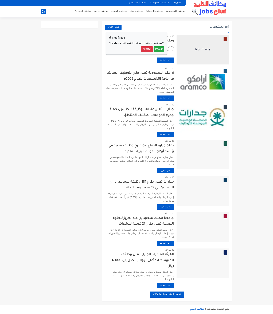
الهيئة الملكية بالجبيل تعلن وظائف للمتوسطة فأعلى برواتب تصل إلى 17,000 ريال (143, 260)
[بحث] (43, 11)
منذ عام (168, 36)
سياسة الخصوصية (159, 3)
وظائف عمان (101, 11)
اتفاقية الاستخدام (137, 3)
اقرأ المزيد (165, 60)
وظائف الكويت (119, 11)
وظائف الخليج (197, 309)
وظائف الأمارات (154, 11)
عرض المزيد (113, 27)
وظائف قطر (136, 11)
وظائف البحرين (83, 11)
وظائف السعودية (175, 11)
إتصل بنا (177, 3)
